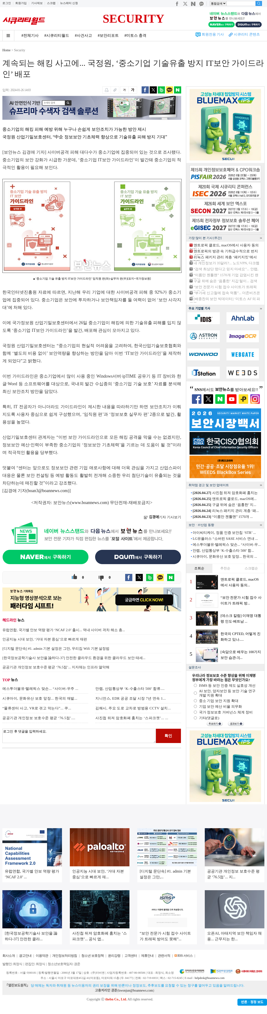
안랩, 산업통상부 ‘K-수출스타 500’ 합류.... (129, 689)
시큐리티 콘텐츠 (247, 34)
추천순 (225, 568)
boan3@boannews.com (48, 490)
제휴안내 (147, 955)
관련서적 (164, 955)
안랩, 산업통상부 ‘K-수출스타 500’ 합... (223, 550)
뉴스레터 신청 (69, 3)
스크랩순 (251, 568)
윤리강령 (114, 955)
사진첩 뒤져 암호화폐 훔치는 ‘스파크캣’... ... (131, 718)
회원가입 (21, 3)
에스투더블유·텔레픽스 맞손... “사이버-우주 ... (40, 689)
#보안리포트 (108, 35)
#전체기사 (30, 35)
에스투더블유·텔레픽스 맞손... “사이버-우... (227, 544)
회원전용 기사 (213, 34)
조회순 (199, 568)
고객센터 (130, 955)
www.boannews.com (90, 502)
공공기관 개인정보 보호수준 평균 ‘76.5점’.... (38, 718)
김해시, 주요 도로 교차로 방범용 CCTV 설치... (133, 708)
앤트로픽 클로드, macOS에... (225, 499)
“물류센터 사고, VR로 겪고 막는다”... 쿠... (36, 708)
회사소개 (8, 955)
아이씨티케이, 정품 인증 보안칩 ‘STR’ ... (224, 533)
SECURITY (133, 18)
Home (6, 50)
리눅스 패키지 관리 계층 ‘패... (226, 511)
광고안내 (25, 955)
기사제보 (37, 3)
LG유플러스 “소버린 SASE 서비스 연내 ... (225, 539)
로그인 (6, 3)
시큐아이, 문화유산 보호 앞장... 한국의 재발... (39, 698)
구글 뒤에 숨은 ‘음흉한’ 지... (224, 505)
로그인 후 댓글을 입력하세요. (79, 736)
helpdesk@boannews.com (209, 978)
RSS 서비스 (184, 955)
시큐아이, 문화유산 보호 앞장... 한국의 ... (225, 556)
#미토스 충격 (135, 35)
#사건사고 (83, 35)
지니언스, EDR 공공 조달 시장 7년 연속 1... (130, 698)
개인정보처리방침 (64, 955)
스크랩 (51, 3)
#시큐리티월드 (56, 35)
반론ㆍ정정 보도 (252, 1002)
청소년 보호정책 (92, 955)
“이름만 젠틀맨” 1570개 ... (223, 517)
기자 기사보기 (162, 517)
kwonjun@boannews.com (135, 990)
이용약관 (42, 955)
